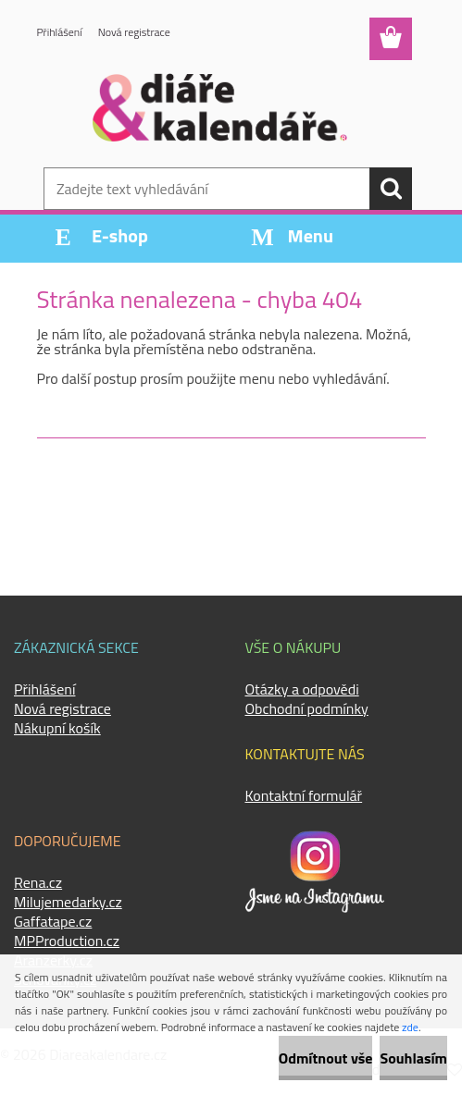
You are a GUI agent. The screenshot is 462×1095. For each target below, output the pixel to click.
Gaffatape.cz (53, 921)
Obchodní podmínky (306, 708)
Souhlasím (413, 1058)
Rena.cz (38, 882)
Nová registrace (134, 32)
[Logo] (220, 107)
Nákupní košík (57, 728)
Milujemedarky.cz (68, 902)
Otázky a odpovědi (302, 689)
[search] (390, 188)
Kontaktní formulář (304, 795)
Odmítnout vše (326, 1058)
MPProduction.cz (66, 940)
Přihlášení (59, 32)
